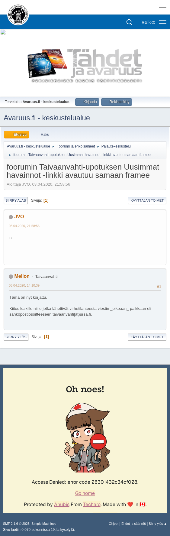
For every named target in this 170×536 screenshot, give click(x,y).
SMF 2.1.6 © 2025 (16, 523)
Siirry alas (15, 200)
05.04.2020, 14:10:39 (24, 285)
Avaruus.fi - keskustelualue (47, 118)
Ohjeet (113, 523)
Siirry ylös (16, 337)
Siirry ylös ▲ (158, 523)
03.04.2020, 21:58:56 (24, 226)
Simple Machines (43, 523)
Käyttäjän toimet (147, 200)
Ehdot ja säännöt (133, 523)
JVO (19, 216)
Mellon (22, 276)
